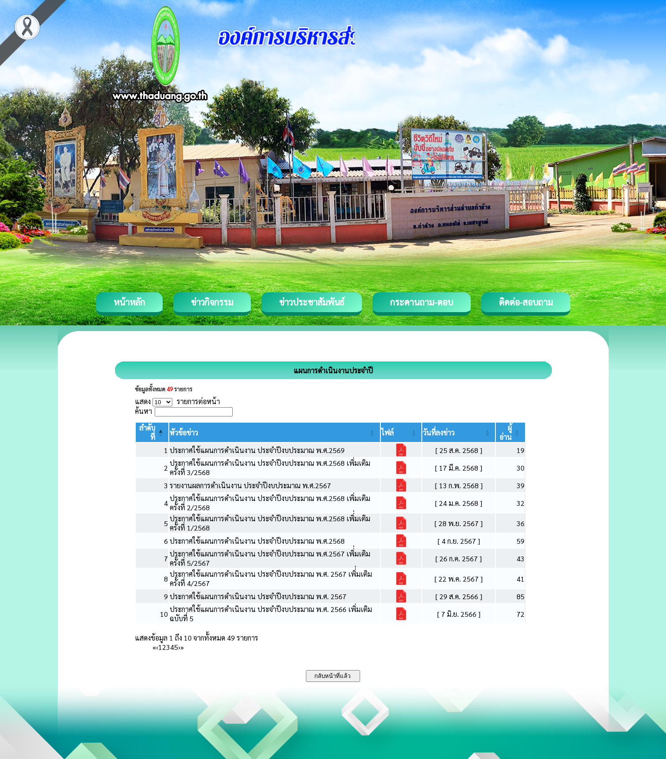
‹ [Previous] (157, 647)
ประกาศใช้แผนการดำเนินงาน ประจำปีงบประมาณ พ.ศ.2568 (257, 540)
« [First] (154, 647)
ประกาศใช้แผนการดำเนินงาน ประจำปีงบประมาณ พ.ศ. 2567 (258, 596)
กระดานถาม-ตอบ (421, 302)
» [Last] (182, 647)
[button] (184, 432)
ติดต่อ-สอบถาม (526, 302)
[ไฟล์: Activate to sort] (401, 432)
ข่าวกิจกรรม (212, 302)
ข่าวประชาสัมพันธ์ (311, 302)
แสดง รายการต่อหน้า (177, 401)
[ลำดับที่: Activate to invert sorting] (152, 432)
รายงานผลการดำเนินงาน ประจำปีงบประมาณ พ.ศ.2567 (250, 485)
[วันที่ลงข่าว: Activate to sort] (458, 432)
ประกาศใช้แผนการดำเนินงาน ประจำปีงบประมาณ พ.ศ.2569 (257, 450)
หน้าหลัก (129, 302)
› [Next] (179, 647)
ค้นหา (143, 411)
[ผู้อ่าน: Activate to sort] (510, 432)
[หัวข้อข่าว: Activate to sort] (274, 432)
